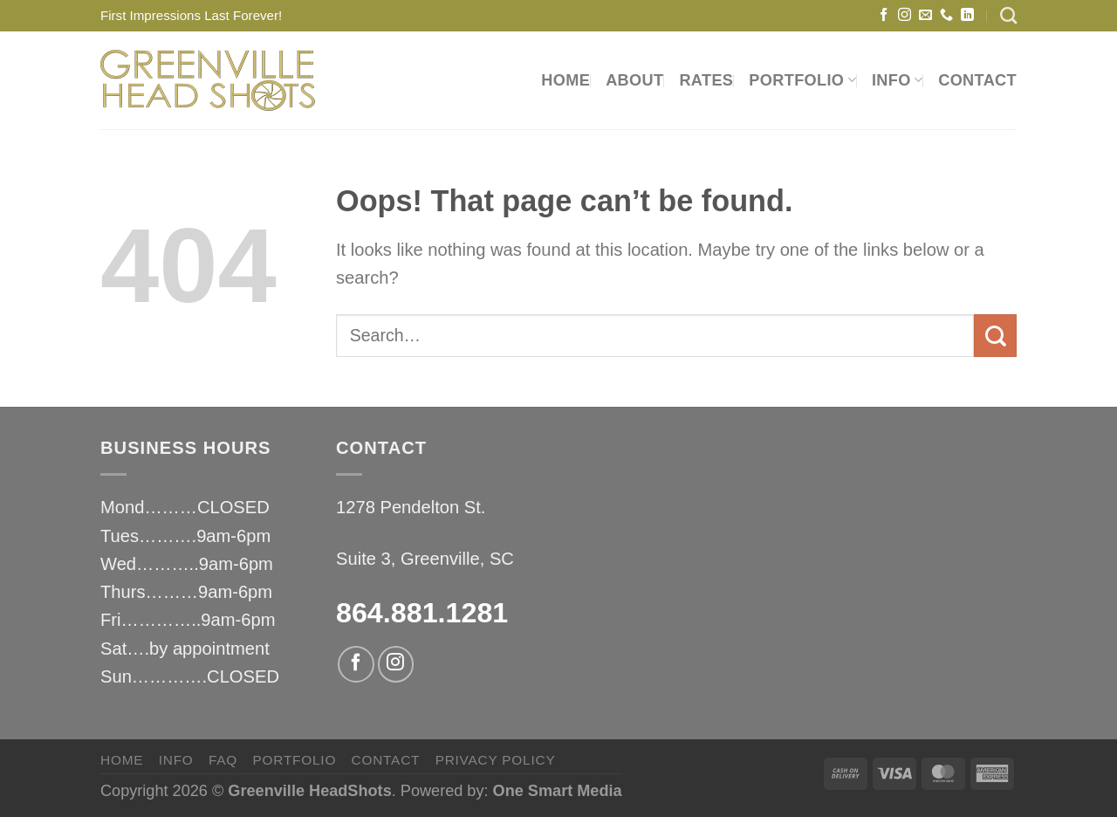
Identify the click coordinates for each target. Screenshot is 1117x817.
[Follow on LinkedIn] (967, 15)
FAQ (223, 759)
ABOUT (634, 80)
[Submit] (995, 335)
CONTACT (977, 80)
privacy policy (495, 759)
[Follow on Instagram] (904, 15)
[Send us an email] (925, 15)
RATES (706, 80)
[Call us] (946, 15)
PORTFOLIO (802, 80)
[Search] (1008, 15)
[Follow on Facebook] (883, 15)
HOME (565, 80)
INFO (897, 80)
